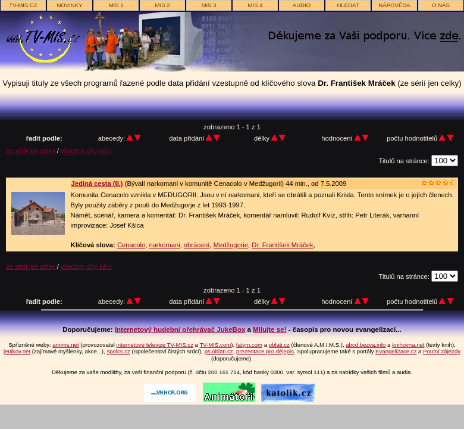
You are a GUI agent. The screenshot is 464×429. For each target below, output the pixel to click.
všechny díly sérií (86, 150)
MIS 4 (254, 5)
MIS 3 (208, 5)
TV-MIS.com (215, 344)
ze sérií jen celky (31, 150)
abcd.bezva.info (365, 344)
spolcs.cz (118, 351)
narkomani (164, 244)
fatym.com (249, 344)
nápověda (394, 5)
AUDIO (302, 5)
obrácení (197, 244)
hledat (348, 5)
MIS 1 (115, 5)
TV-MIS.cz (23, 5)
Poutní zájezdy (441, 351)
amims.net (65, 344)
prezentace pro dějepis (265, 351)
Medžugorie (231, 244)
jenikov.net (17, 351)
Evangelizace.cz (395, 351)
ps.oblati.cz (219, 351)
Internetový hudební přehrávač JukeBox (180, 329)
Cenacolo (131, 244)
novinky (69, 5)
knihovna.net (408, 344)
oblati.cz (279, 344)
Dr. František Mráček (282, 244)
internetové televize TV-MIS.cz (155, 344)
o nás (441, 5)
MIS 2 (162, 5)
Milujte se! (269, 329)
